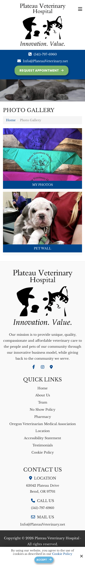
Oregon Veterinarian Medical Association (42, 424)
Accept (41, 559)
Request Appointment (39, 70)
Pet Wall (42, 248)
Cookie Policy (62, 554)
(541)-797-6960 (45, 54)
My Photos (42, 185)
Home (11, 120)
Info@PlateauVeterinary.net (45, 61)
